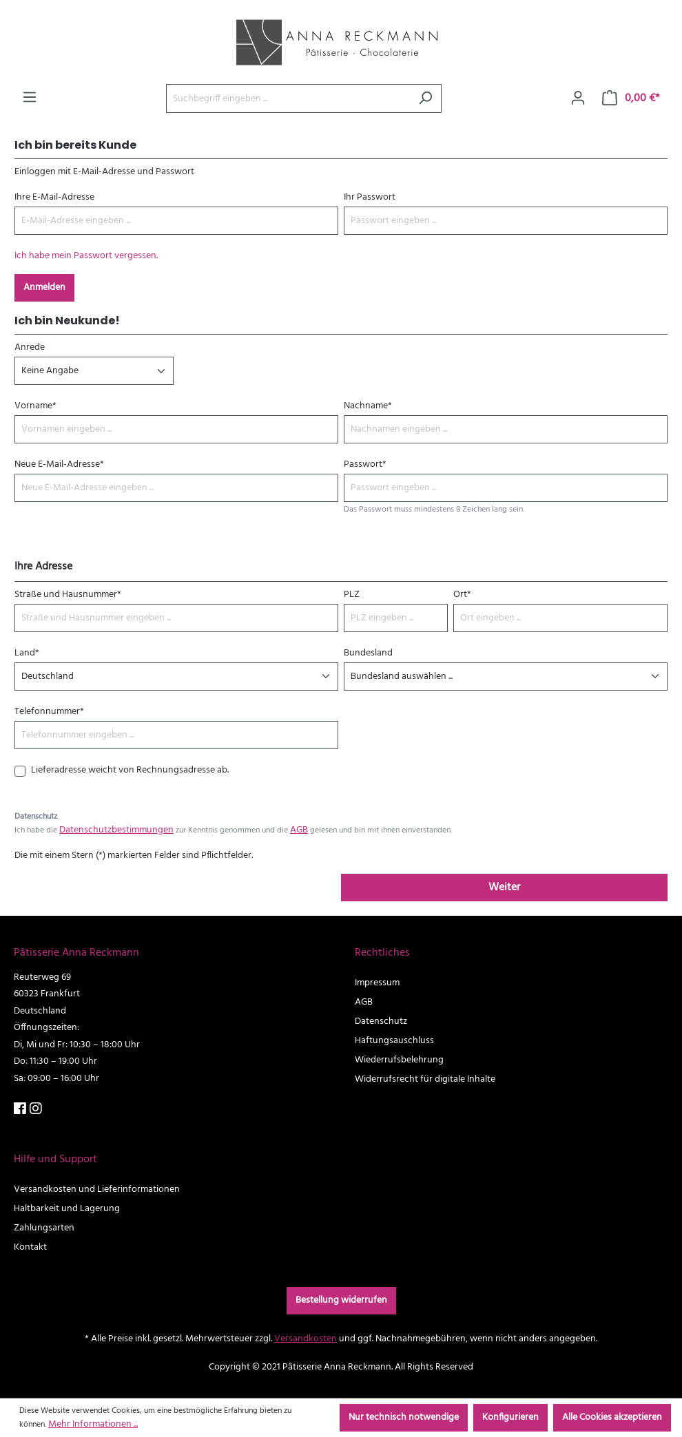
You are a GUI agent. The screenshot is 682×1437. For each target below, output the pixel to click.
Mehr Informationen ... (93, 1424)
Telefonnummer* (49, 711)
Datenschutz (381, 1021)
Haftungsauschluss (394, 1041)
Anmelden (44, 287)
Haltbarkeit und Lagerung (67, 1209)
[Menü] (29, 98)
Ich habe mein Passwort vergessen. (86, 256)
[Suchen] (425, 98)
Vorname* (35, 406)
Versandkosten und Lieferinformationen (97, 1189)
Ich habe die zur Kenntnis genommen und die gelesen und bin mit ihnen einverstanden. (233, 830)
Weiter (504, 887)
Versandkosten (305, 1339)
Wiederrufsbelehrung (399, 1060)
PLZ (352, 594)
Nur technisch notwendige (404, 1417)
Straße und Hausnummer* (67, 594)
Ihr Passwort (369, 197)
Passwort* (365, 464)
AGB (299, 830)
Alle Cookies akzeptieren (612, 1417)
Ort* (462, 594)
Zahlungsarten (44, 1228)
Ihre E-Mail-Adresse (54, 197)
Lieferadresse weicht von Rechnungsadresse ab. (130, 770)
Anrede (29, 347)
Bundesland (368, 653)
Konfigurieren (510, 1417)
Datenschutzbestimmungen (116, 830)
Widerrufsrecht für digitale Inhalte (425, 1079)
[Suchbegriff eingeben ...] (288, 98)
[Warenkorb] (631, 98)
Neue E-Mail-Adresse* (59, 464)
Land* (26, 653)
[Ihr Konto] (578, 98)
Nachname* (368, 406)
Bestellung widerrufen (341, 1300)
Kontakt (30, 1247)
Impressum (377, 983)
